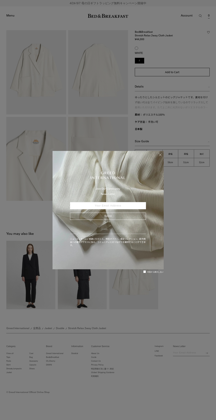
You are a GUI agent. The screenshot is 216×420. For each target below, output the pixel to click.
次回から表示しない (153, 271)
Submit (108, 216)
